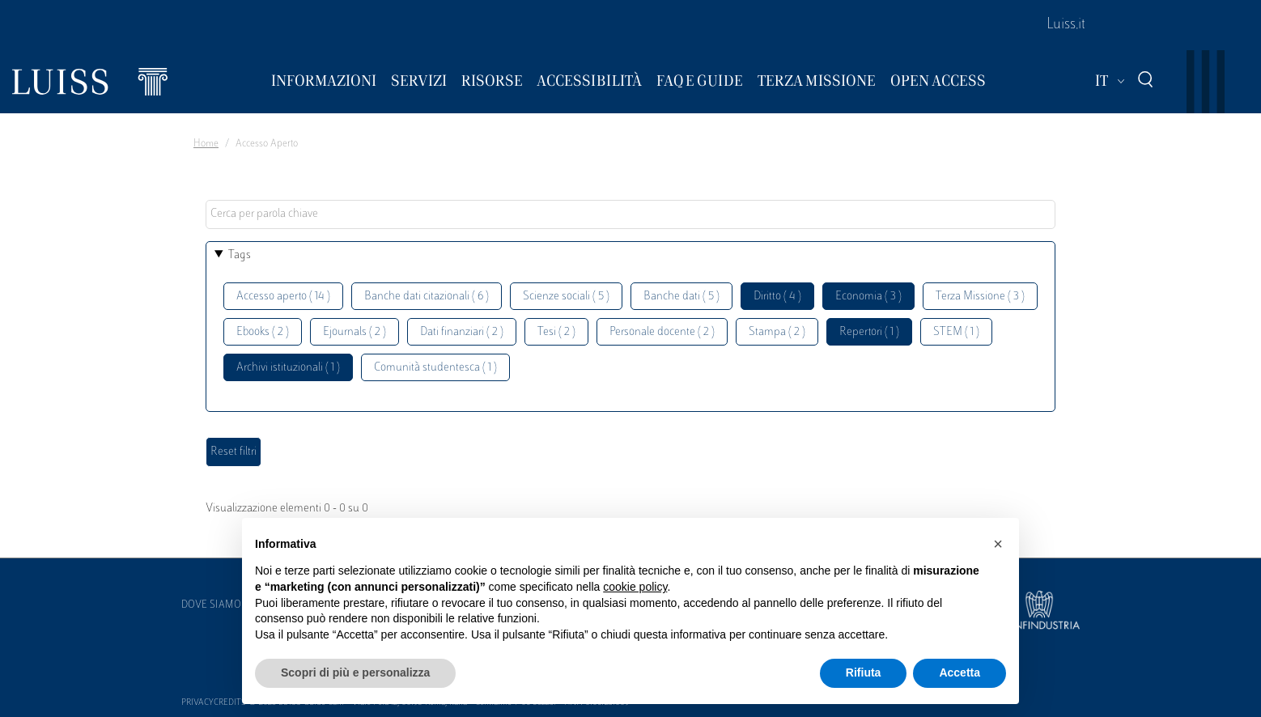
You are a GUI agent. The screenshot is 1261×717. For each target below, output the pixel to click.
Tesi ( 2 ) (556, 332)
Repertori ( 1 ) (869, 332)
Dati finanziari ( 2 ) (461, 332)
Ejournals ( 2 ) (354, 332)
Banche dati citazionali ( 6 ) (426, 297)
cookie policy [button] (635, 586)
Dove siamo (211, 605)
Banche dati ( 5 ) (681, 297)
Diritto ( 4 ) (777, 297)
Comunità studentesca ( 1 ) (435, 368)
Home (206, 144)
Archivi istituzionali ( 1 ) (288, 368)
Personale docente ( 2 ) (662, 332)
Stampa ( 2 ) (777, 332)
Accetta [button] (959, 672)
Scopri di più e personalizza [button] (355, 672)
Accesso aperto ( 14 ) (283, 297)
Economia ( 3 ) (868, 297)
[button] (998, 544)
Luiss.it (1066, 25)
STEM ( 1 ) (956, 332)
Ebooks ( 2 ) (262, 332)
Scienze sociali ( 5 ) (566, 297)
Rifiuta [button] (863, 672)
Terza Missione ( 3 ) (980, 297)
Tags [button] (239, 255)
